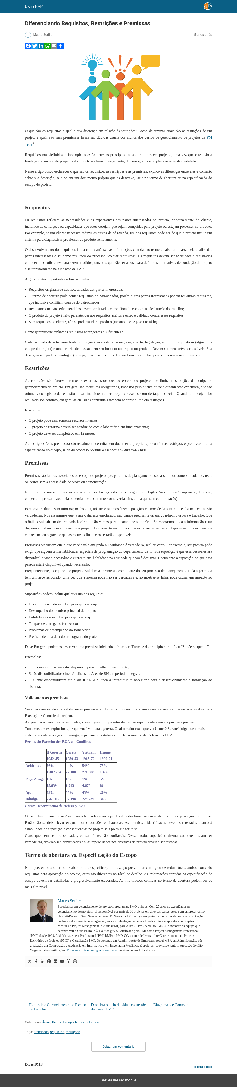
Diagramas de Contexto (182, 987)
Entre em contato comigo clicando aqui (92, 950)
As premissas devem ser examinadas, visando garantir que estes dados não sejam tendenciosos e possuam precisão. (110, 722)
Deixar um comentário (118, 1046)
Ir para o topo (203, 1066)
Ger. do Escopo (63, 1022)
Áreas (46, 1022)
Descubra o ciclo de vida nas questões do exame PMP (120, 989)
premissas (41, 1032)
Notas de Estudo (87, 1022)
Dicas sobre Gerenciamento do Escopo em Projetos (58, 989)
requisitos (57, 1032)
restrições (73, 1032)
